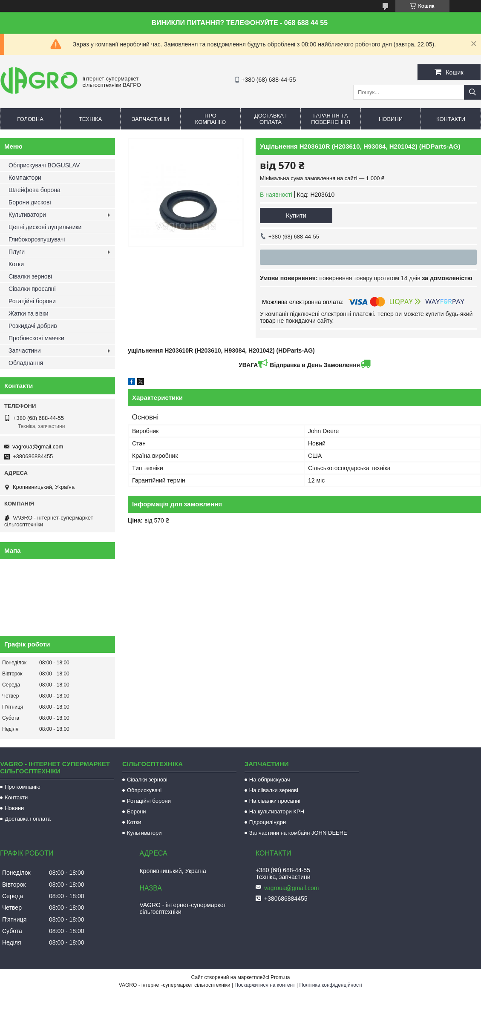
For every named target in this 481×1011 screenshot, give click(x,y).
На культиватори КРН (276, 811)
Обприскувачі (144, 790)
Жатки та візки (29, 313)
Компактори (25, 177)
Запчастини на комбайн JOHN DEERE (298, 833)
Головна (30, 119)
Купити (296, 215)
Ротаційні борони (32, 301)
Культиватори (27, 214)
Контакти (450, 119)
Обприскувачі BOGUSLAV (44, 165)
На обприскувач (269, 779)
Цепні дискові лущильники (45, 227)
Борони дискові (30, 202)
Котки (16, 264)
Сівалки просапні (32, 288)
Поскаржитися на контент (264, 985)
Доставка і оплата (270, 118)
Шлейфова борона (34, 190)
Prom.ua (280, 977)
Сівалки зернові (30, 276)
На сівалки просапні (274, 801)
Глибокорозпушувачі (37, 239)
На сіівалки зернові (273, 790)
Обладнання (26, 362)
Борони (136, 811)
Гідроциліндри (267, 822)
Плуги (17, 251)
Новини (391, 119)
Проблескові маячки (36, 338)
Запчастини (150, 119)
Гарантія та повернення (330, 118)
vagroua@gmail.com (37, 446)
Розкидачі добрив (33, 325)
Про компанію (210, 118)
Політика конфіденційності (331, 985)
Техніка (90, 119)
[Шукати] (472, 92)
